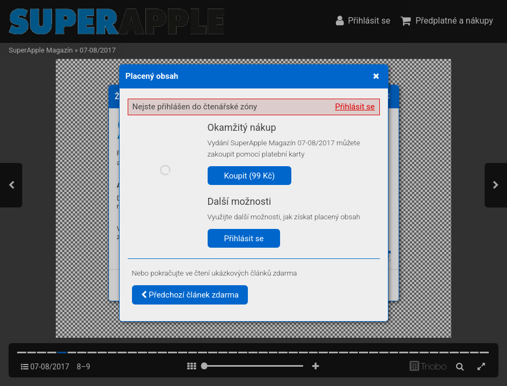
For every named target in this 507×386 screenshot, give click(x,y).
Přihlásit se (355, 107)
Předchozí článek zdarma (190, 295)
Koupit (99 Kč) (249, 176)
